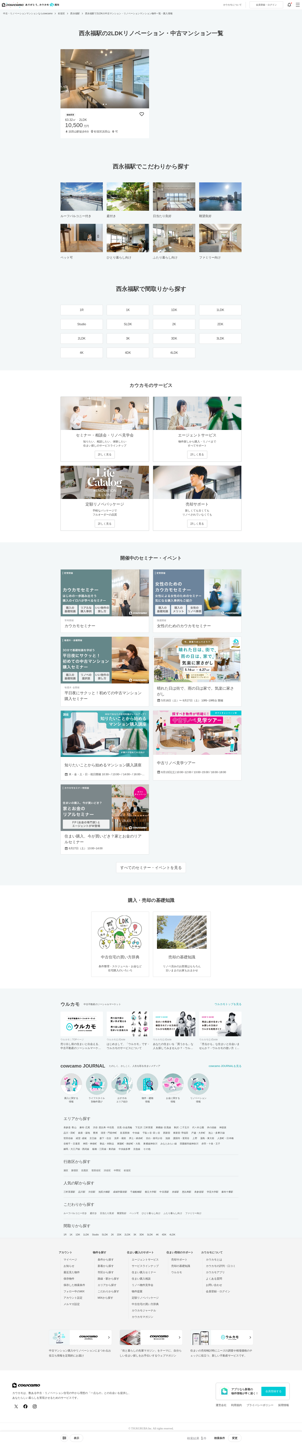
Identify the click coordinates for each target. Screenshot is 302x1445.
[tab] (103, 104)
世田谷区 (96, 1170)
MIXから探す (105, 1297)
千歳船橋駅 (136, 1192)
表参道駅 (199, 1192)
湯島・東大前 (207, 1138)
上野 (194, 1138)
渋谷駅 (91, 1192)
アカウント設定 (73, 1297)
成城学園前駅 (120, 1192)
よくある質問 (214, 1278)
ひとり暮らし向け (151, 1213)
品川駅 (81, 1192)
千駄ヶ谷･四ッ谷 (151, 1133)
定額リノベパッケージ (145, 1297)
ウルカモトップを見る (228, 1004)
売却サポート (179, 1259)
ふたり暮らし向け (173, 1213)
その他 (146, 1149)
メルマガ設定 (72, 1304)
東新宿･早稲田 (180, 1133)
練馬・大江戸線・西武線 (76, 1149)
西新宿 (166, 1133)
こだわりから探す (108, 1291)
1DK (78, 1234)
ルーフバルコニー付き (75, 1213)
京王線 (93, 1138)
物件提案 (137, 1291)
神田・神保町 (90, 1143)
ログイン (266, 5)
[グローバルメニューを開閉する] (298, 5)
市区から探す (106, 1272)
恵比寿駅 (186, 1192)
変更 (234, 1438)
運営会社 (221, 1405)
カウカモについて (232, 4)
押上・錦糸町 (136, 1138)
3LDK (150, 1234)
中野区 (117, 1170)
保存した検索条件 (74, 1285)
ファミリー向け (193, 1213)
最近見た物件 (72, 1272)
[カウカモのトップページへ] (30, 5)
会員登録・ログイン (218, 1291)
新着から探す (106, 1265)
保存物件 (69, 1278)
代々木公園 (198, 1127)
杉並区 (127, 1170)
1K (71, 1234)
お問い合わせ (214, 1285)
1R (65, 1234)
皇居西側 (124, 1133)
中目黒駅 (164, 1192)
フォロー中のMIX (74, 1291)
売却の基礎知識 (180, 1265)
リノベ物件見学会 (142, 1285)
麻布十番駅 (227, 1192)
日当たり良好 (107, 1213)
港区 (66, 1170)
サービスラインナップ (145, 1265)
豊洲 (95, 1133)
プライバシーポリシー (260, 1405)
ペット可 (134, 1213)
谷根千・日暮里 (72, 1143)
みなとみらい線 (168, 1143)
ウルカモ (176, 1272)
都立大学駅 (151, 1192)
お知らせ (69, 1265)
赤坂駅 (175, 1192)
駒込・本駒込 (107, 1143)
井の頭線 (211, 1127)
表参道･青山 (70, 1127)
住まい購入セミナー (144, 1272)
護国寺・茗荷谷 (181, 1138)
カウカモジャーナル (144, 1310)
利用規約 (236, 1405)
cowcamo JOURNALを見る (225, 1066)
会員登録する (273, 1391)
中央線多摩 (124, 1149)
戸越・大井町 (198, 1133)
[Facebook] (25, 1406)
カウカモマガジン (142, 1316)
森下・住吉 (105, 1138)
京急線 (136, 1149)
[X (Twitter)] (16, 1406)
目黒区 (84, 1170)
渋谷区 (107, 1170)
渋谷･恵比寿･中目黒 (103, 1127)
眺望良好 (121, 1213)
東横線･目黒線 (163, 1127)
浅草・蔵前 (120, 1138)
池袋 (167, 1138)
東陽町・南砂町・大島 (128, 1143)
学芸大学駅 (213, 1192)
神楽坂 (222, 1127)
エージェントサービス (145, 1259)
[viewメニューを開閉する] (76, 1438)
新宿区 (74, 1170)
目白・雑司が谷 (154, 1138)
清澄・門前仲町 (109, 1133)
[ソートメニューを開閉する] (64, 1438)
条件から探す (106, 1259)
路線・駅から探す (108, 1278)
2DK (119, 1234)
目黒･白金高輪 (124, 1127)
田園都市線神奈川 (189, 1143)
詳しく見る (105, 454)
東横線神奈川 (150, 1143)
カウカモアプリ (215, 1272)
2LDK (127, 1234)
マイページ (70, 1259)
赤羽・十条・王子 (210, 1143)
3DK (141, 1234)
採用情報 (283, 1405)
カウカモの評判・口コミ (221, 1265)
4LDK (172, 1234)
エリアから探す (107, 1285)
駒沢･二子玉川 (181, 1127)
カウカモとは (214, 1259)
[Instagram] (35, 1406)
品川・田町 (69, 1133)
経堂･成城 (81, 1138)
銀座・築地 (84, 1133)
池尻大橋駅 (104, 1192)
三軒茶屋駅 (69, 1192)
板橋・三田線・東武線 (104, 1149)
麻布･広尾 (85, 1127)
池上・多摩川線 (216, 1133)
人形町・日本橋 (225, 1138)
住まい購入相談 (141, 1278)
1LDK (86, 1234)
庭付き (93, 1213)
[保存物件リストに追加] (142, 114)
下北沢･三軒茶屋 (144, 1127)
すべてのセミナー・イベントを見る (151, 867)
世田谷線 (68, 1138)
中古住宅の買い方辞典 (145, 1304)
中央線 (136, 1133)
